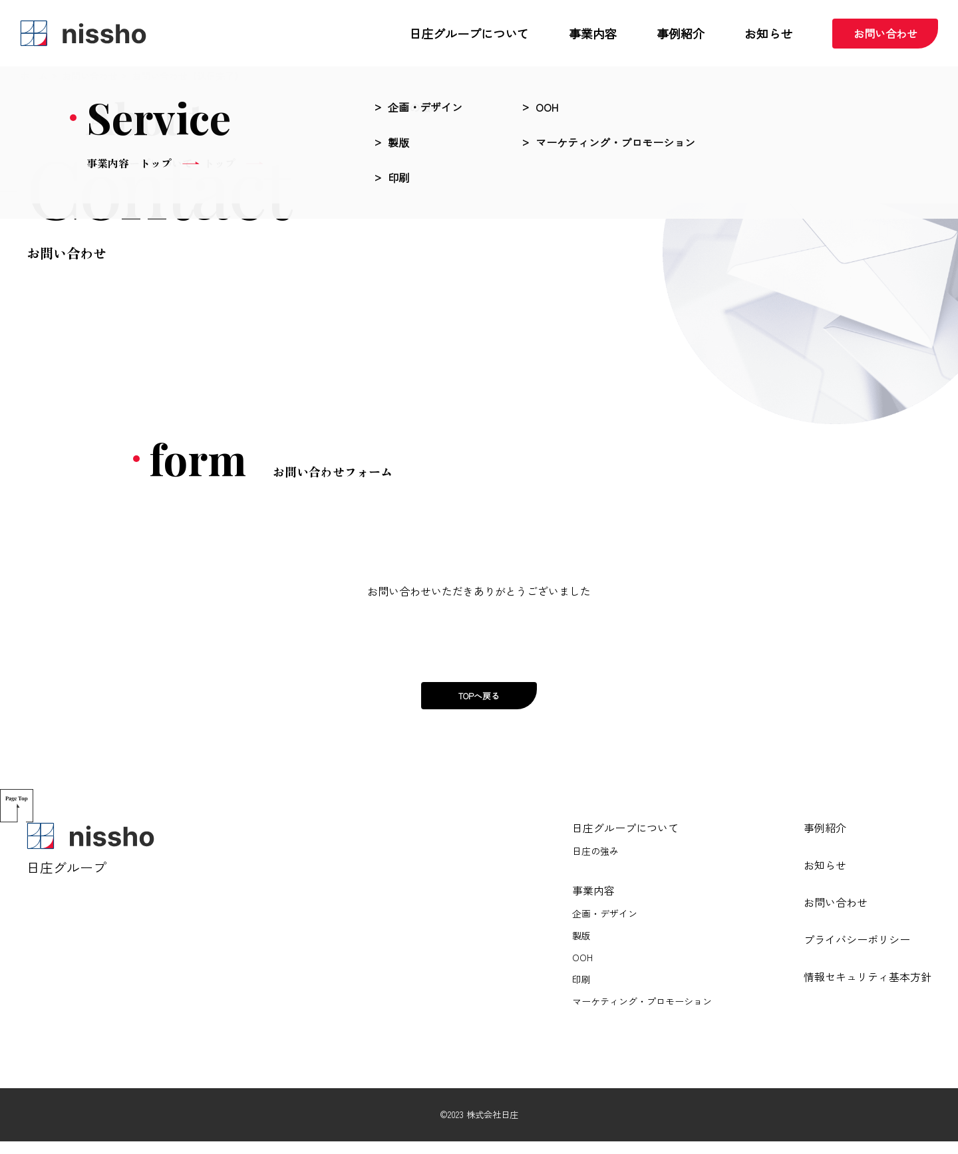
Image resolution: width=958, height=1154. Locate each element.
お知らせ (825, 877)
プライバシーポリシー (857, 952)
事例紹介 (825, 840)
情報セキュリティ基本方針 (867, 989)
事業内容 (593, 903)
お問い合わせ (889, 33)
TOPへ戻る (479, 702)
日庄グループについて (625, 840)
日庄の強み (595, 864)
